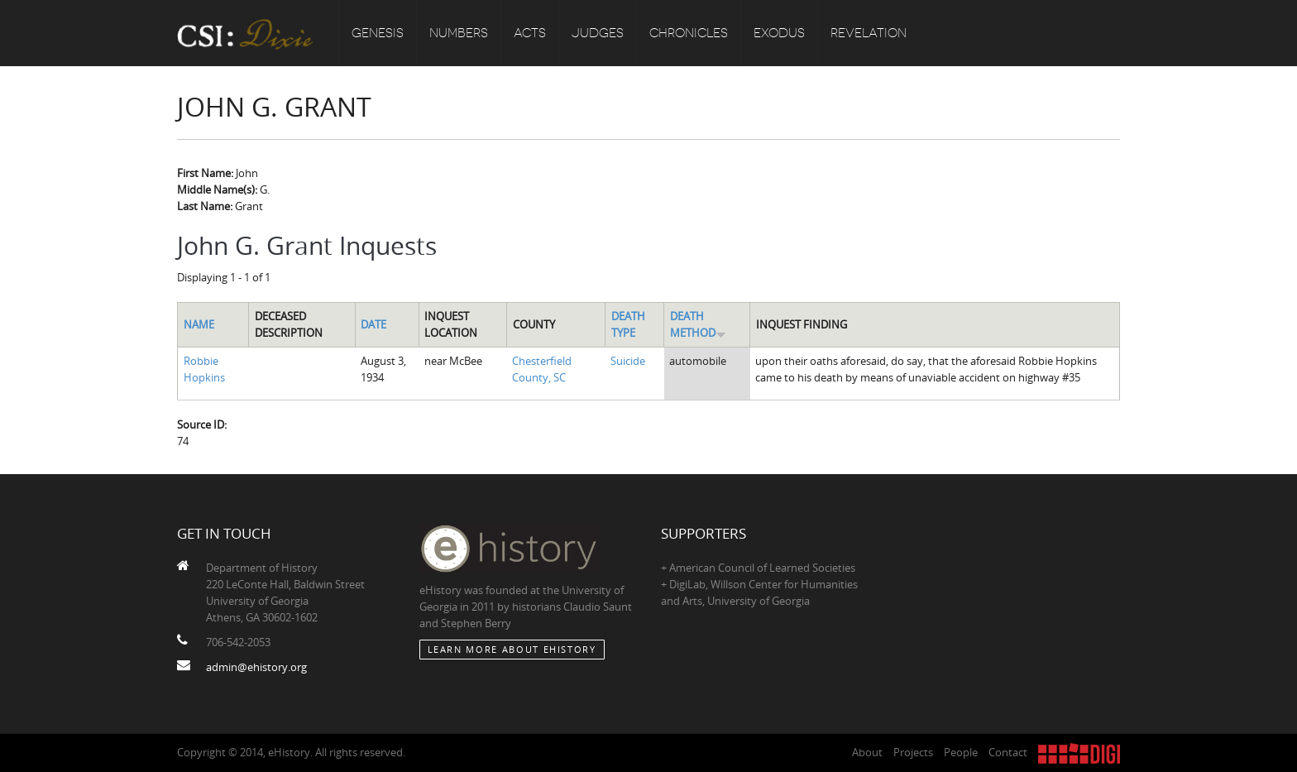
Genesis (378, 33)
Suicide (627, 360)
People (961, 752)
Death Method (698, 324)
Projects (913, 752)
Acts (530, 33)
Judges (598, 33)
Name (199, 324)
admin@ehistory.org (256, 666)
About (867, 752)
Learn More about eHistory (512, 649)
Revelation (868, 33)
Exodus (779, 33)
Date (373, 324)
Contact (1007, 752)
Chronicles (688, 33)
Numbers (458, 33)
